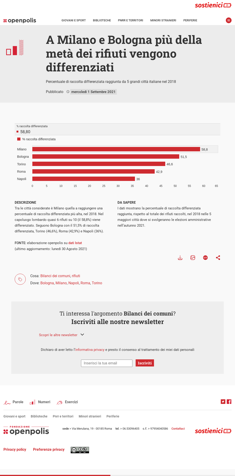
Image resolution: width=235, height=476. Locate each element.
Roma (85, 283)
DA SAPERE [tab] (127, 202)
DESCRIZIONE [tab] (25, 202)
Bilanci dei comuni (55, 276)
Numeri (44, 402)
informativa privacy (89, 350)
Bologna (47, 283)
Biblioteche (102, 20)
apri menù (229, 20)
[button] (61, 335)
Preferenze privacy (48, 449)
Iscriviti (145, 363)
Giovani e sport (74, 20)
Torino (97, 283)
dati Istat (75, 243)
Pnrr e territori (130, 20)
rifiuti (76, 276)
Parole (18, 402)
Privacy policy (14, 449)
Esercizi (71, 402)
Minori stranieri (163, 20)
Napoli (73, 283)
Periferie (190, 20)
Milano (61, 283)
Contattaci (178, 428)
